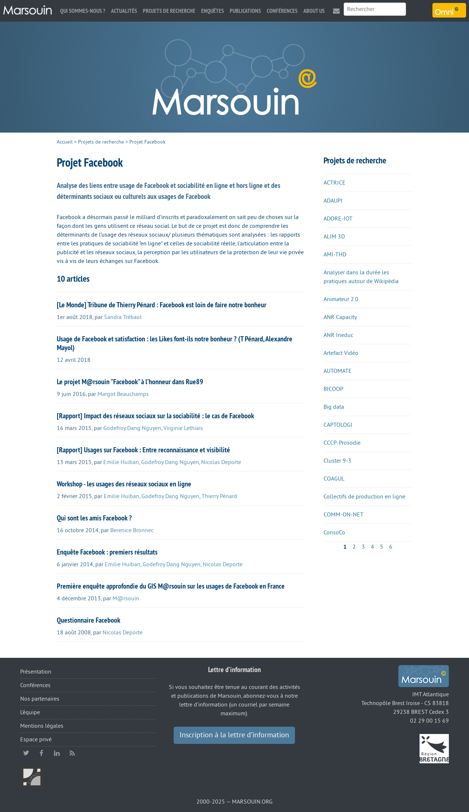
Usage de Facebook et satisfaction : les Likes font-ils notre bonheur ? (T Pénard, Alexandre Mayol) (174, 343)
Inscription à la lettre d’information (234, 735)
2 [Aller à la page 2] (354, 547)
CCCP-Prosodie (342, 443)
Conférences (282, 11)
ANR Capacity (340, 317)
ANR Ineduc (338, 335)
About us (314, 11)
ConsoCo (334, 532)
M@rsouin (125, 598)
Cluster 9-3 (337, 460)
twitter (26, 753)
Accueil (65, 142)
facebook (41, 753)
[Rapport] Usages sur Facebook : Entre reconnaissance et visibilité (143, 450)
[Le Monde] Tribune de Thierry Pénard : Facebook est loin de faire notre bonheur (161, 304)
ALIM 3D (334, 236)
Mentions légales (41, 726)
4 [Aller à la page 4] (372, 547)
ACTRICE (335, 182)
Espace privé (36, 739)
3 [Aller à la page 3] (363, 547)
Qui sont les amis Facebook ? (94, 518)
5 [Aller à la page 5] (381, 547)
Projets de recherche (169, 11)
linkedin (57, 753)
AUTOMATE (338, 371)
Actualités (124, 11)
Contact (336, 11)
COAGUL (334, 478)
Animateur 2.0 (341, 299)
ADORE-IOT (338, 218)
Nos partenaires (39, 699)
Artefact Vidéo (341, 353)
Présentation (35, 671)
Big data (334, 407)
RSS (72, 753)
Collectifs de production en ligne (364, 496)
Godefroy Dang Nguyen (132, 428)
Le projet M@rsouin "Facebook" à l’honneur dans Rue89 (130, 381)
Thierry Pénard (219, 496)
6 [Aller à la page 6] (390, 547)
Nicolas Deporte (221, 462)
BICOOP (333, 389)
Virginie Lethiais (183, 428)
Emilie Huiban (121, 462)
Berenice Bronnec (132, 530)
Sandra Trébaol (123, 317)
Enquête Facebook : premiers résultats (107, 552)
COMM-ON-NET (343, 514)
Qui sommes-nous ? (82, 11)
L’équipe (30, 712)
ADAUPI (333, 200)
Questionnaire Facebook (88, 620)
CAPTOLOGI (338, 425)
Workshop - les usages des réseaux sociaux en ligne (124, 484)
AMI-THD (335, 254)
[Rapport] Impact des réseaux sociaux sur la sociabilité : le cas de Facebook (155, 415)
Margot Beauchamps (123, 394)
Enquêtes (212, 11)
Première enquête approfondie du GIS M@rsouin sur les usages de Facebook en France (171, 586)
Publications (245, 11)
